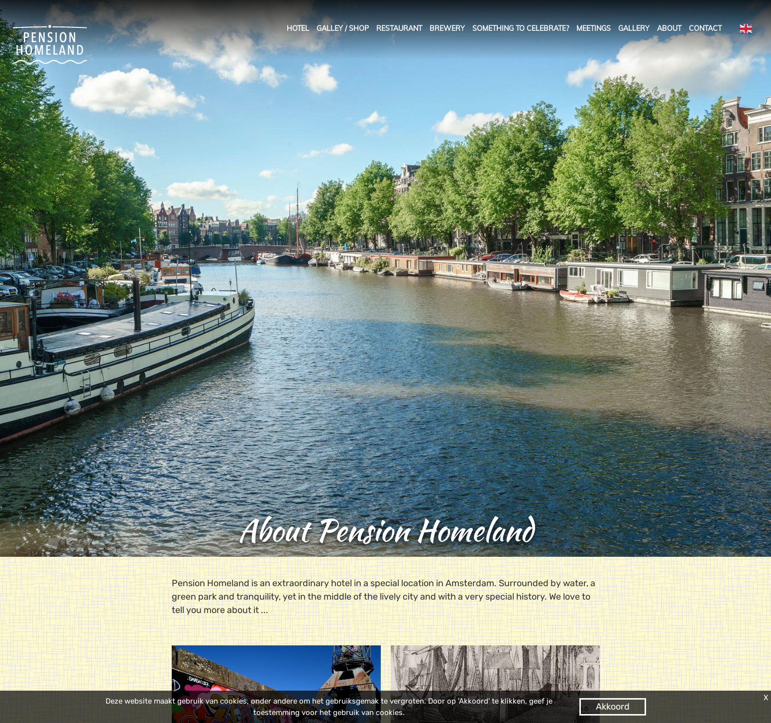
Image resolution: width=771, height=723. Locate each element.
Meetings (593, 28)
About (669, 28)
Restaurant (399, 28)
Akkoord (613, 706)
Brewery (447, 28)
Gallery (634, 28)
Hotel (298, 28)
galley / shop (343, 28)
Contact (705, 28)
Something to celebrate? (520, 28)
